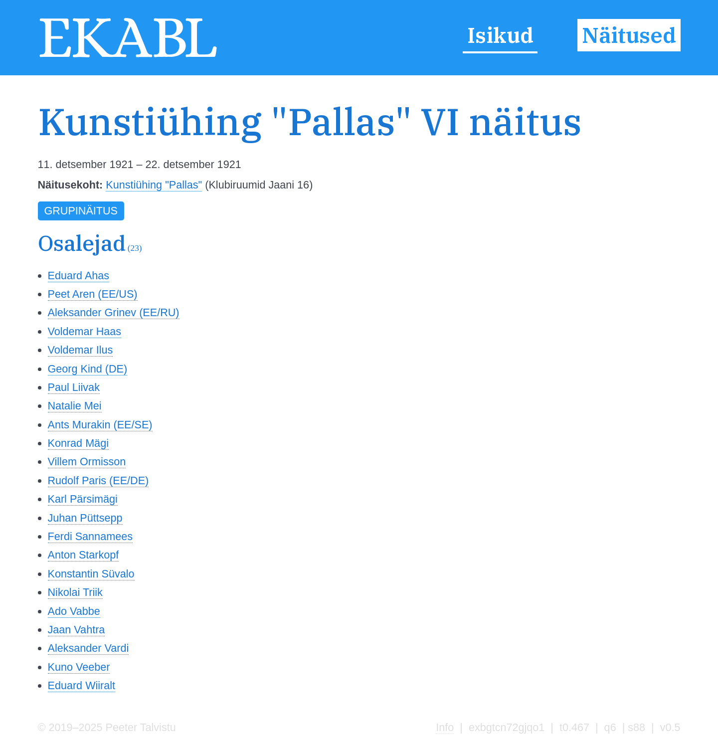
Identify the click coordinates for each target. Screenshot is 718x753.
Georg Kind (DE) (88, 369)
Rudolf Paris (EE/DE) (98, 480)
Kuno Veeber (79, 667)
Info (445, 727)
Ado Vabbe (74, 611)
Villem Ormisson (87, 461)
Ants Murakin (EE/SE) (100, 424)
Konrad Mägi (78, 443)
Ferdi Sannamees (90, 536)
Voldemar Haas (85, 331)
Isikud (500, 35)
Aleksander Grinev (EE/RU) (114, 312)
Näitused (629, 35)
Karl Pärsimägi (83, 499)
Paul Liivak (74, 387)
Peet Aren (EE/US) (93, 294)
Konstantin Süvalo (91, 573)
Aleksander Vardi (88, 648)
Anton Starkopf (83, 555)
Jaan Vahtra (76, 629)
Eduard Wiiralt (82, 685)
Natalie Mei (75, 405)
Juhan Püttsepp (85, 518)
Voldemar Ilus (80, 350)
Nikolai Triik (75, 592)
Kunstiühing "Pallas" (154, 185)
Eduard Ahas (79, 275)
